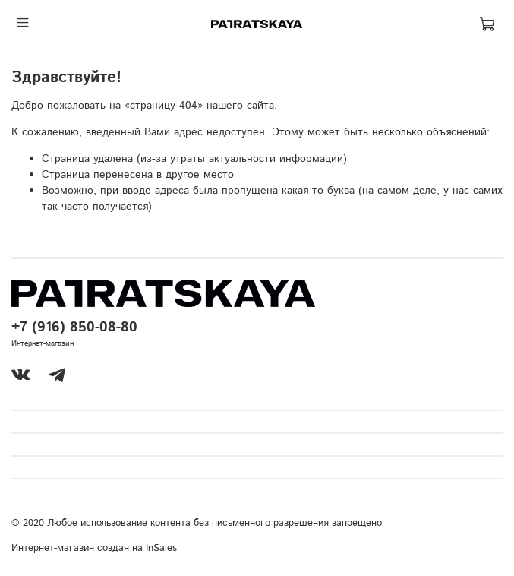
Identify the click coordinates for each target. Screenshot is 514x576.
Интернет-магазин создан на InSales (94, 548)
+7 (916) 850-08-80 (74, 327)
